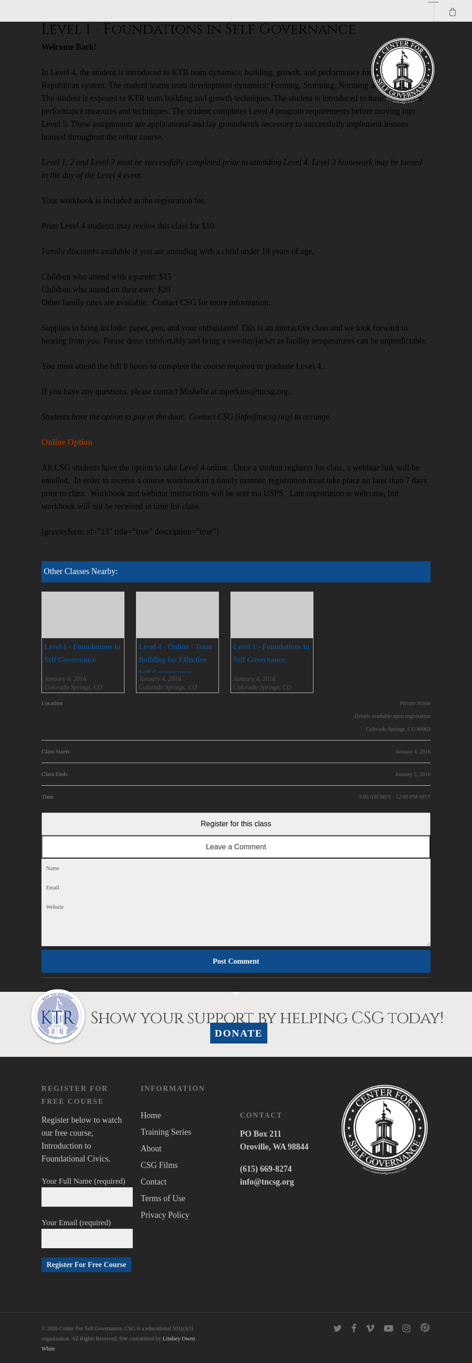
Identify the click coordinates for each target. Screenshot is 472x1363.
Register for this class (236, 824)
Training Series (166, 1132)
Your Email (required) (87, 1233)
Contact (153, 1181)
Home (151, 1115)
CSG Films (159, 1165)
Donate (239, 1033)
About (151, 1148)
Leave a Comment (236, 847)
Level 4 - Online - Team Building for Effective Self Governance (175, 659)
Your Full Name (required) (87, 1192)
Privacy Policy (165, 1215)
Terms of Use (163, 1198)
